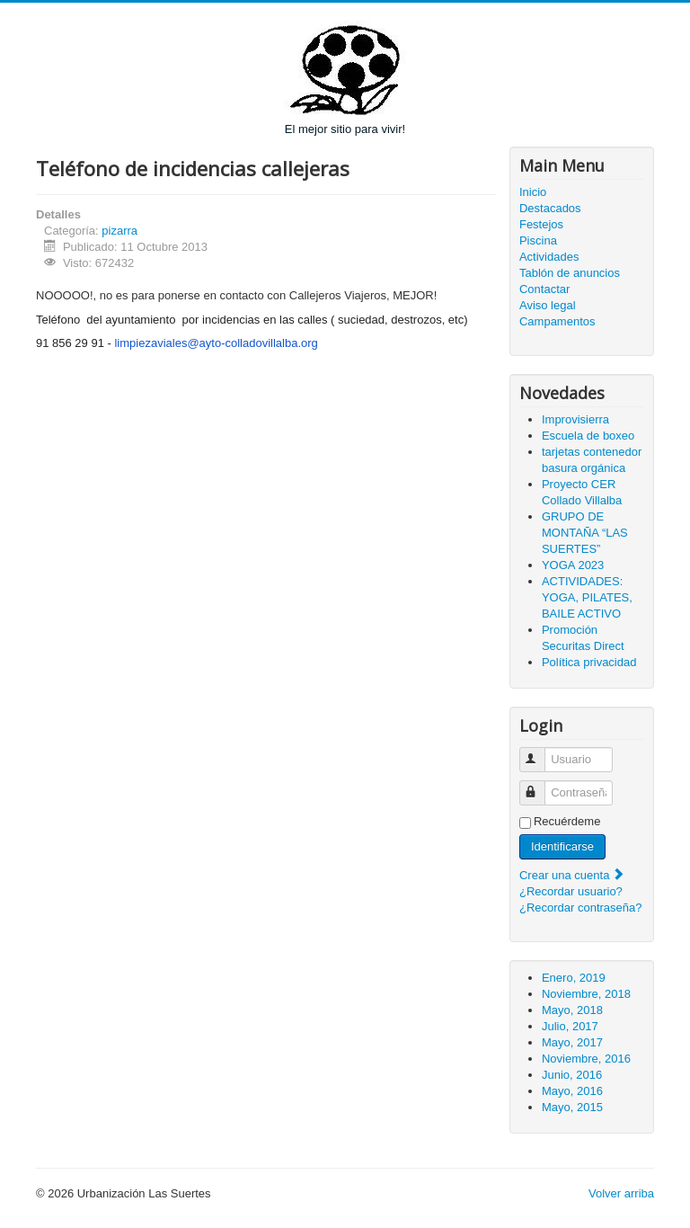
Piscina (538, 240)
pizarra (119, 230)
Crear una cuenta (572, 875)
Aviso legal (547, 305)
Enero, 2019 (574, 977)
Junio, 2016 (572, 1074)
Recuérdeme (567, 821)
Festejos (541, 224)
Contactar (544, 289)
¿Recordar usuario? (571, 891)
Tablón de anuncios (569, 273)
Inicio (532, 192)
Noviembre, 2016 (586, 1058)
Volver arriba (621, 1193)
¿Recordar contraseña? (580, 907)
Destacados (550, 208)
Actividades (549, 256)
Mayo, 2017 (572, 1042)
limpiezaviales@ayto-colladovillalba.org (215, 343)
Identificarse (562, 846)
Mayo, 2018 (572, 1010)
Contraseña (540, 785)
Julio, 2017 (570, 1026)
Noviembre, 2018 (586, 994)
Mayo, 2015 (572, 1107)
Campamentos (557, 321)
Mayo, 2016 (572, 1091)
